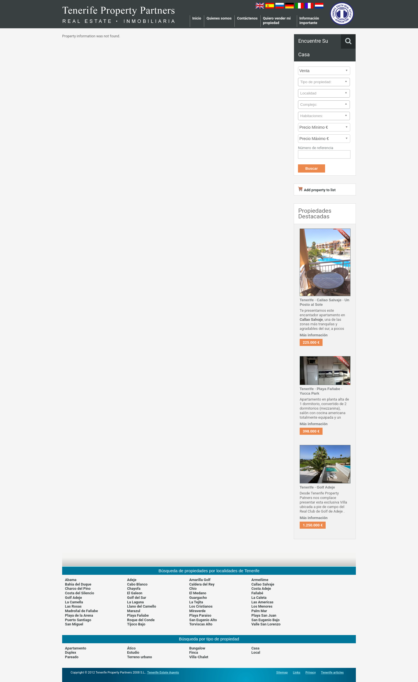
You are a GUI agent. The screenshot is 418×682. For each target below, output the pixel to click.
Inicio (196, 18)
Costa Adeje (261, 588)
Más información (314, 335)
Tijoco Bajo (136, 624)
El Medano (197, 593)
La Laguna (135, 602)
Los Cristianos (200, 606)
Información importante (309, 20)
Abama (71, 580)
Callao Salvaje (262, 584)
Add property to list (317, 190)
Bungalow (197, 648)
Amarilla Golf (199, 580)
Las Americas (262, 602)
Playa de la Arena (79, 615)
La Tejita (196, 602)
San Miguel (74, 624)
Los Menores (261, 606)
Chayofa (133, 588)
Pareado (72, 657)
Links (297, 672)
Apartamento (75, 648)
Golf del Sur (136, 597)
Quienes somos (219, 18)
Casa (255, 648)
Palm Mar (259, 611)
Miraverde (197, 611)
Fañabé (257, 593)
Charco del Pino (78, 588)
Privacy (310, 672)
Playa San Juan (263, 615)
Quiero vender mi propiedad (277, 20)
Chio (193, 588)
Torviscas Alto (200, 624)
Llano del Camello (141, 606)
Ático (131, 648)
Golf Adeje (73, 597)
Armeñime (259, 580)
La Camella (74, 602)
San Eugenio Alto (203, 620)
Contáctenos (247, 18)
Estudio (133, 652)
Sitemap (282, 672)
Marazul (133, 611)
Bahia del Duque (78, 584)
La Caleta (259, 597)
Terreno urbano (139, 657)
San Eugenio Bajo (265, 620)
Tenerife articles (332, 672)
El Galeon (134, 593)
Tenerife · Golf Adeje (317, 487)
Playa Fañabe (138, 615)
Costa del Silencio (79, 593)
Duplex (70, 652)
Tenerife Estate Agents (163, 672)
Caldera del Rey (201, 584)
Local (255, 652)
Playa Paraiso (200, 615)
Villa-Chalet (198, 657)
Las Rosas (73, 606)
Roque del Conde (140, 620)
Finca (193, 652)
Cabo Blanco (137, 584)
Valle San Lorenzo (265, 624)
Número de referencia (315, 148)
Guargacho (198, 597)
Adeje (131, 580)
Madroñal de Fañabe (81, 611)
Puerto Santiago (78, 620)
